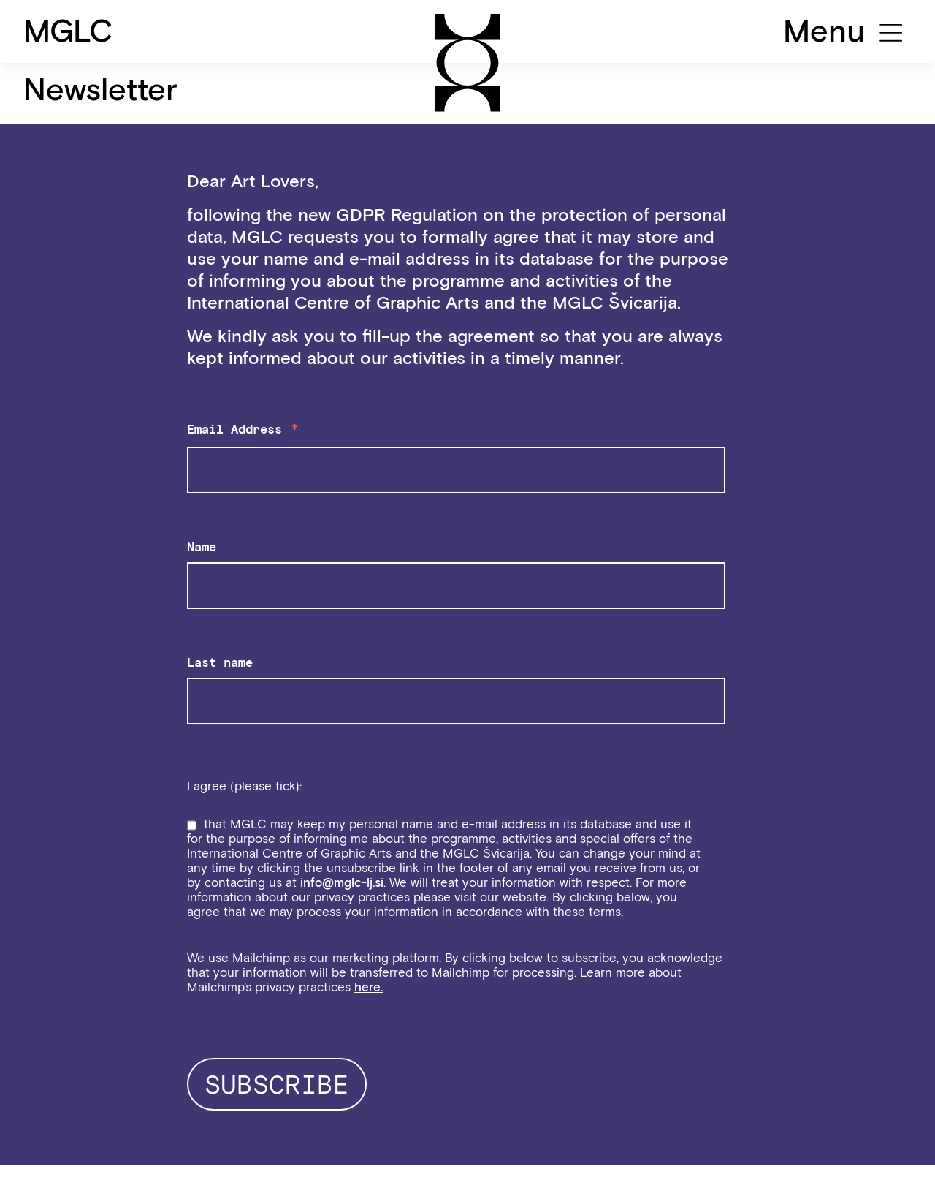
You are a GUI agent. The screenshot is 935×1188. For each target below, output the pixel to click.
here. (368, 987)
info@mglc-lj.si (341, 882)
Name (201, 547)
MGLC (68, 31)
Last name (220, 662)
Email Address (243, 431)
